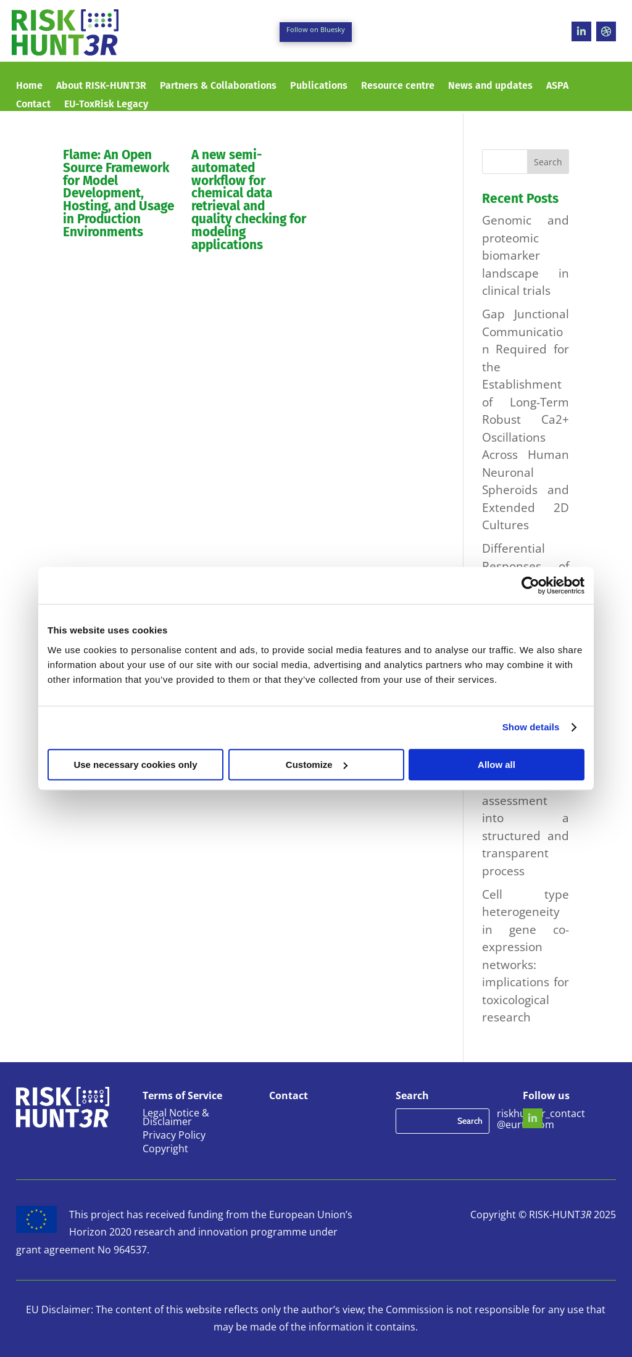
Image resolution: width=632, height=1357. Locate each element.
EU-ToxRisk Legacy (106, 105)
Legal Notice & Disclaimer (176, 1118)
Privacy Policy (174, 1136)
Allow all (496, 764)
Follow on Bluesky (315, 29)
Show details (531, 727)
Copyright (165, 1149)
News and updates (490, 86)
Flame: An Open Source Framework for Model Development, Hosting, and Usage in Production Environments (118, 193)
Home (29, 86)
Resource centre (397, 86)
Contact (33, 105)
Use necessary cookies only (135, 764)
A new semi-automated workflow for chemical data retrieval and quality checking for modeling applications (248, 200)
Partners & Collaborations (218, 86)
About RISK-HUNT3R (101, 86)
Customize (316, 764)
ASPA (557, 86)
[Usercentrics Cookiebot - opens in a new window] (530, 585)
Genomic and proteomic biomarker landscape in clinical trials (525, 255)
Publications (318, 86)
